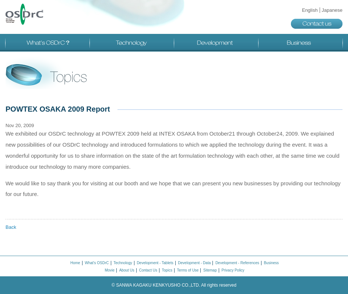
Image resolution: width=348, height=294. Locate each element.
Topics (167, 270)
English (310, 10)
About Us (126, 270)
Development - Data (194, 263)
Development (216, 43)
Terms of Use (188, 270)
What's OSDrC (47, 43)
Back (11, 227)
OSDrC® (24, 14)
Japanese (332, 10)
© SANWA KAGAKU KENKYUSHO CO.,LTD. (174, 285)
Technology (132, 43)
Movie (110, 270)
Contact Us (148, 270)
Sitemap (210, 270)
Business (300, 43)
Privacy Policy (232, 270)
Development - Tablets (155, 263)
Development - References (237, 263)
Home (75, 263)
